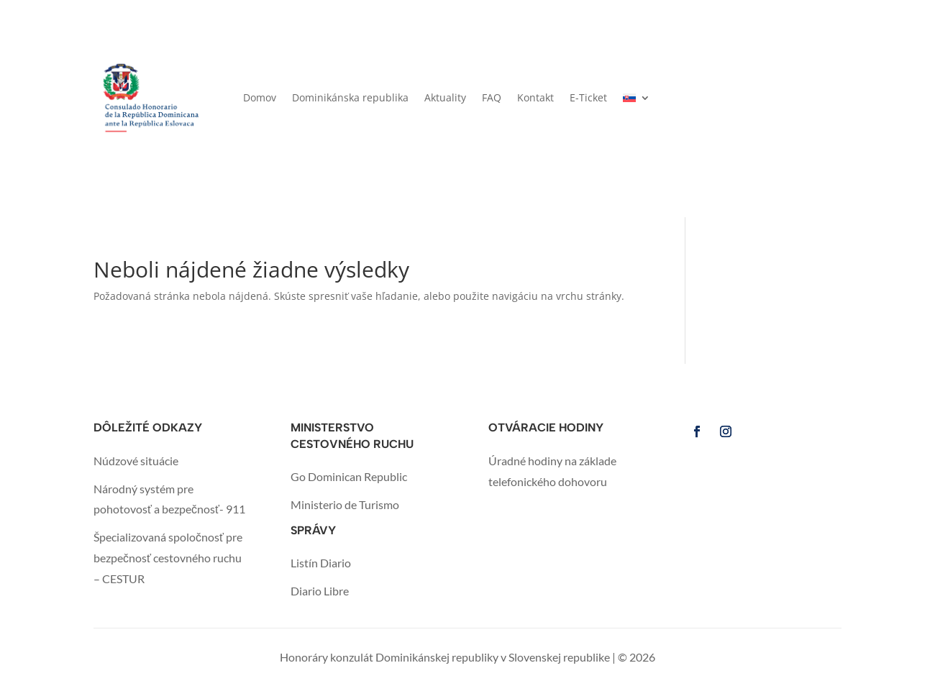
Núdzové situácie (136, 460)
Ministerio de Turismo (345, 504)
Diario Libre (320, 591)
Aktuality (445, 97)
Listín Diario (321, 563)
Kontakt (535, 97)
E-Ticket (588, 97)
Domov (259, 97)
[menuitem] (636, 98)
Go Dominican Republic (349, 476)
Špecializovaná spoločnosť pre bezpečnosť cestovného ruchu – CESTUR (168, 557)
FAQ (491, 97)
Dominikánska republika (350, 97)
